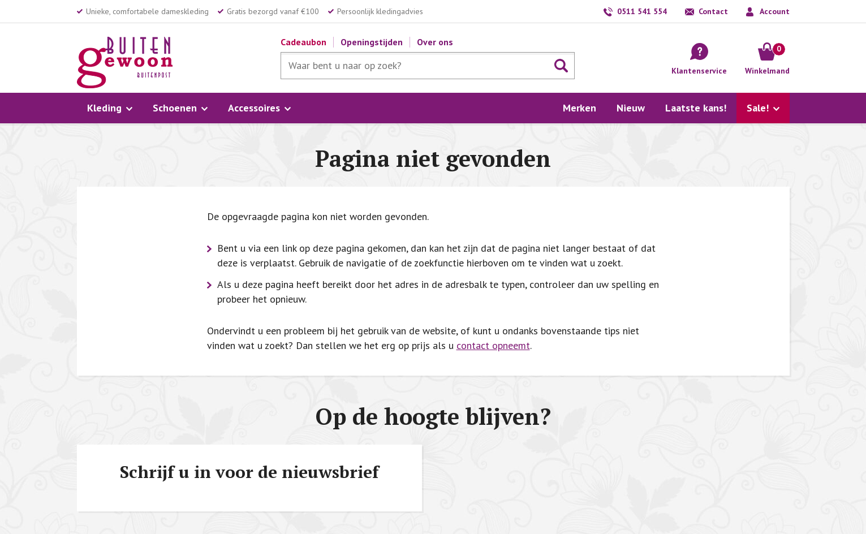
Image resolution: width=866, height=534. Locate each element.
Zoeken (561, 65)
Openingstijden (372, 42)
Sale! (758, 107)
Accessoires (254, 107)
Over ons (435, 42)
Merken (579, 107)
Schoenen (175, 107)
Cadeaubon (303, 42)
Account (775, 11)
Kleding (104, 107)
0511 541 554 (642, 11)
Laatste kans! (695, 107)
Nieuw (631, 107)
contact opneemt (493, 345)
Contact (713, 11)
